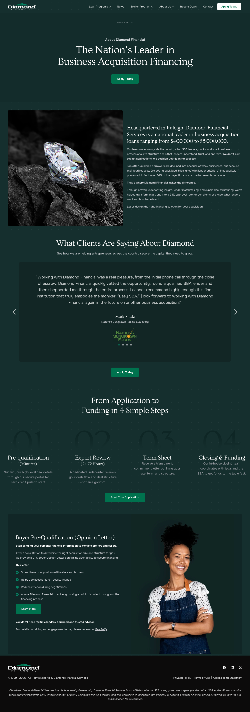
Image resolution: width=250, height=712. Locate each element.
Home (119, 22)
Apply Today (229, 6)
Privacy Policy (182, 678)
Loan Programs (98, 6)
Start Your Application (125, 497)
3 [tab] (127, 345)
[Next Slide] (236, 312)
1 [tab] (119, 345)
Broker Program (140, 6)
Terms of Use (202, 678)
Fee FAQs (101, 629)
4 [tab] (131, 345)
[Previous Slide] (14, 312)
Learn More (28, 609)
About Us (165, 6)
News (120, 6)
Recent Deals (188, 6)
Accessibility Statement (227, 678)
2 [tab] (123, 345)
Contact (208, 6)
